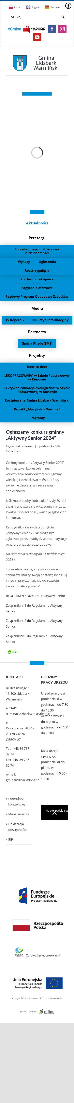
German (52, 7)
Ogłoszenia (47, 261)
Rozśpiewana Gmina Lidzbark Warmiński (37, 400)
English (32, 7)
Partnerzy (37, 331)
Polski (14, 7)
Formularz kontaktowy (16, 802)
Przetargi (37, 237)
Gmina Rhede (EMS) (37, 343)
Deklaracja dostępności (17, 827)
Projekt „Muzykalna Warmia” (37, 409)
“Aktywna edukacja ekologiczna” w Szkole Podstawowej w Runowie (37, 390)
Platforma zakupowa (37, 279)
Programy (37, 418)
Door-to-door (37, 367)
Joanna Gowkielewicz (21, 446)
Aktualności (37, 223)
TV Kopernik (15, 320)
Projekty (37, 355)
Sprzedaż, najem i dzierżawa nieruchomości (37, 251)
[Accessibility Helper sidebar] (68, 6)
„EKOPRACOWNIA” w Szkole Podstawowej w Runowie (37, 377)
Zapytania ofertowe (37, 288)
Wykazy (24, 261)
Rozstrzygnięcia (37, 270)
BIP (10, 839)
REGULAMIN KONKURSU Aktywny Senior (35, 596)
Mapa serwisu (18, 814)
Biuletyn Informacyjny (50, 320)
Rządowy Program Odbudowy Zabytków (37, 296)
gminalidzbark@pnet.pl (23, 780)
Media (37, 308)
